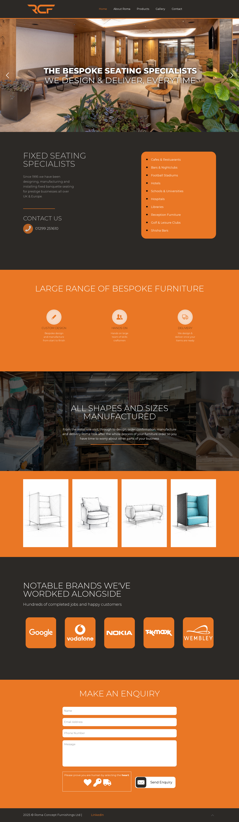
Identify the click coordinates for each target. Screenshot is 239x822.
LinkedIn (97, 815)
